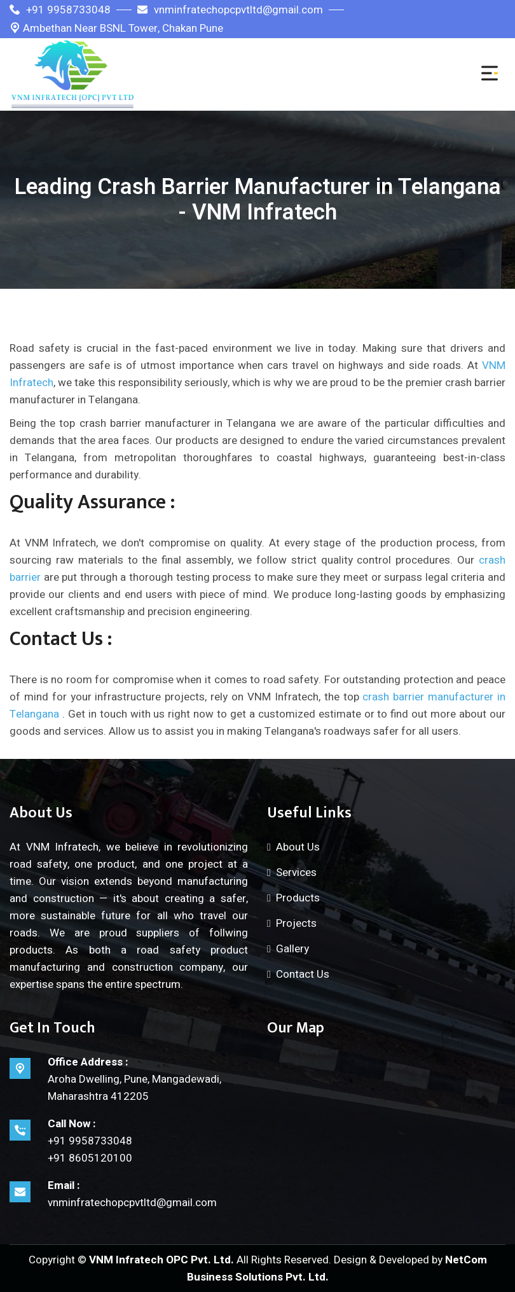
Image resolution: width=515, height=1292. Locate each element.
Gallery (292, 949)
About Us (298, 847)
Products (298, 898)
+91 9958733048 (60, 10)
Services (296, 872)
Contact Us (302, 974)
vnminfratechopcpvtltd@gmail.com (230, 10)
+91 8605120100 (90, 1158)
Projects (296, 923)
